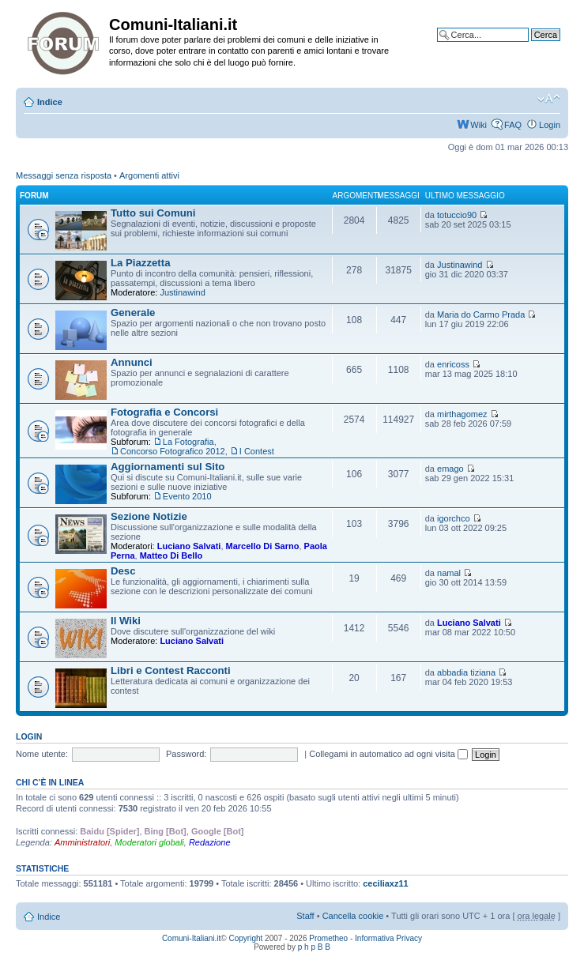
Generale (133, 312)
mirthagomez (462, 414)
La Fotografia (188, 441)
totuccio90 (457, 215)
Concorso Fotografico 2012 (172, 451)
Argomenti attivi (149, 175)
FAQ (513, 125)
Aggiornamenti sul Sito (167, 467)
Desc (123, 571)
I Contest (256, 451)
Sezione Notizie (149, 516)
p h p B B (314, 947)
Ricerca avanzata (526, 46)
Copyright (246, 938)
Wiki (478, 125)
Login (549, 125)
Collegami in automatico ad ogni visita (388, 754)
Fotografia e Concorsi (164, 412)
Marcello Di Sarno (263, 546)
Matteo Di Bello (171, 555)
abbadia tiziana (466, 672)
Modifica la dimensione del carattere (548, 99)
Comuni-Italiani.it (191, 938)
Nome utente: (42, 754)
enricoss (453, 364)
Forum (34, 195)
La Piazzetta (141, 263)
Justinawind (182, 292)
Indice (49, 102)
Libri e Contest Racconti (171, 670)
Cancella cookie (353, 916)
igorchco (453, 518)
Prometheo (328, 938)
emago (450, 468)
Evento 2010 (187, 496)
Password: (186, 754)
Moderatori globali (149, 842)
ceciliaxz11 (386, 883)
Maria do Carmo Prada (481, 314)
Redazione (210, 842)
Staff (305, 916)
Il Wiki (126, 621)
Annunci (132, 362)
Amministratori (82, 842)
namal (449, 573)
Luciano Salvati (189, 546)
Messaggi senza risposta (63, 175)
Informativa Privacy (388, 938)
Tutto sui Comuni (153, 213)
